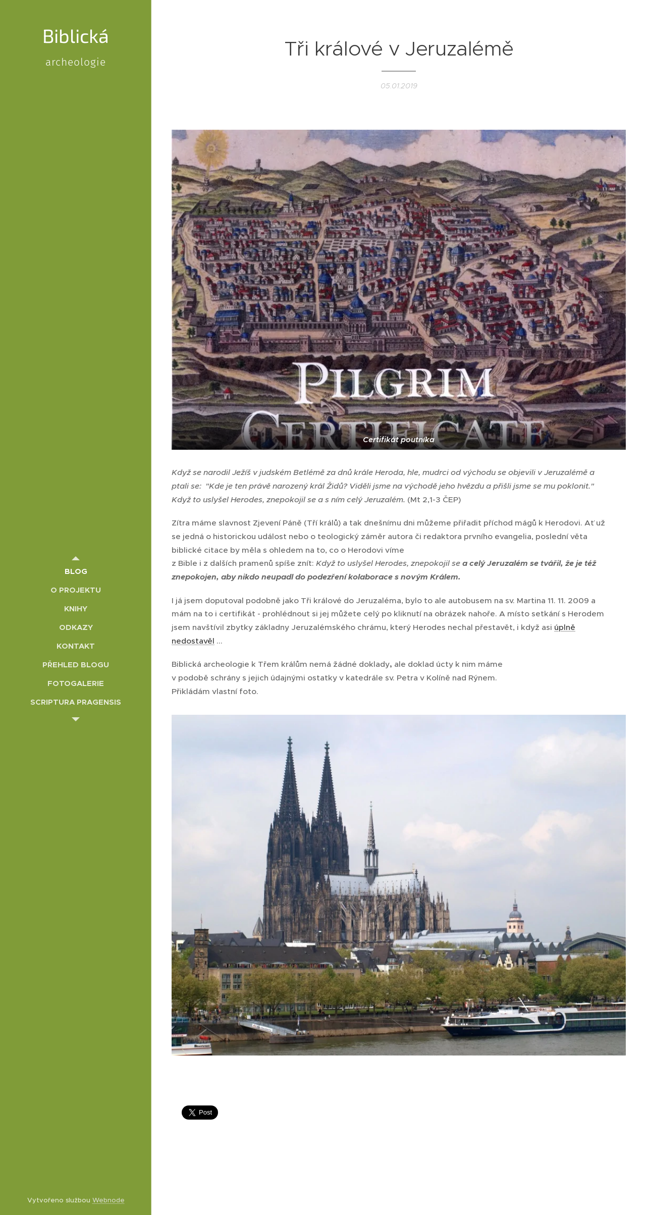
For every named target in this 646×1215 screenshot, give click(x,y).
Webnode (108, 1200)
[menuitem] (75, 571)
